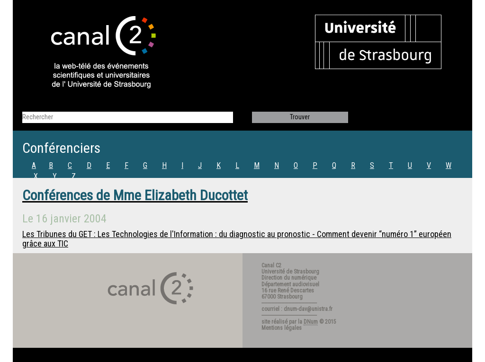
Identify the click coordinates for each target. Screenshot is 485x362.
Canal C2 (271, 265)
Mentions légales (281, 328)
